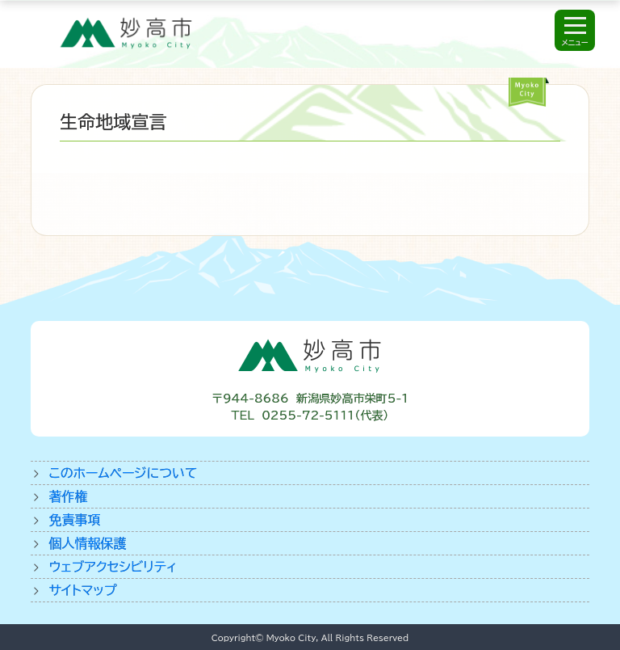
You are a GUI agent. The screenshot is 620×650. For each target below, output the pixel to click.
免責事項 (74, 519)
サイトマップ (82, 590)
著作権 (67, 496)
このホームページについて (122, 472)
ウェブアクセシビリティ (112, 566)
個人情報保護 (87, 543)
